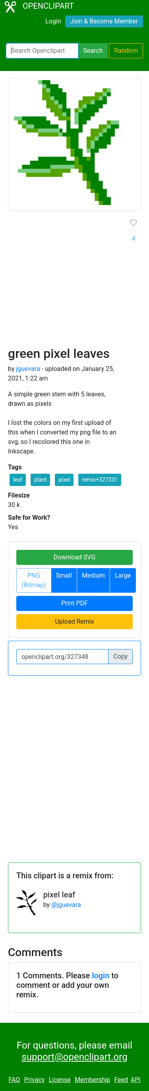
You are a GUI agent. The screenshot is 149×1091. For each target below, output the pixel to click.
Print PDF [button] (74, 603)
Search (93, 50)
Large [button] (123, 575)
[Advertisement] (74, 281)
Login (53, 21)
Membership (92, 1079)
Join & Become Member (104, 21)
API (136, 1079)
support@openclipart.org (74, 1056)
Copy (120, 656)
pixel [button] (64, 479)
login (100, 975)
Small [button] (64, 575)
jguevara (28, 369)
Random (126, 50)
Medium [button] (93, 575)
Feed (121, 1079)
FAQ (14, 1079)
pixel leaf (59, 894)
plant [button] (40, 479)
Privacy (34, 1079)
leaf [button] (17, 479)
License (60, 1079)
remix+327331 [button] (100, 479)
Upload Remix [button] (74, 621)
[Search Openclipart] (42, 50)
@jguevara (66, 905)
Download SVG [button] (75, 557)
